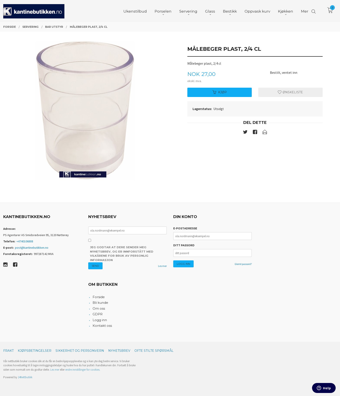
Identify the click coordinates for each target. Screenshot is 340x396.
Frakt (8, 351)
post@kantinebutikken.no (31, 248)
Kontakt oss (102, 326)
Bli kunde (100, 303)
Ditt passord (184, 245)
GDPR (98, 314)
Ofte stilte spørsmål (153, 351)
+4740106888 (24, 241)
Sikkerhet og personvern (80, 351)
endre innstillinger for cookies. (82, 369)
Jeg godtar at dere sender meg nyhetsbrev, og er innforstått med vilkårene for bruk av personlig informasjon (121, 253)
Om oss (99, 308)
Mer (304, 11)
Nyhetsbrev (119, 351)
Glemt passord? (243, 264)
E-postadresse (185, 228)
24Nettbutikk (25, 377)
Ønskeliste (290, 92)
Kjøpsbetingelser (34, 351)
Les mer (162, 266)
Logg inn (100, 320)
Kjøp (219, 92)
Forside (99, 297)
